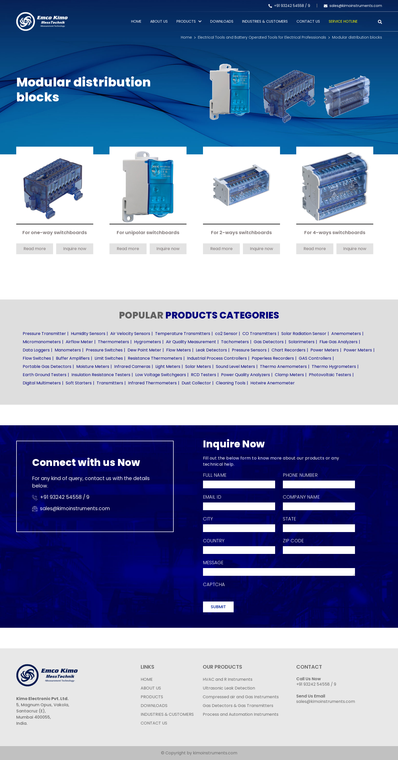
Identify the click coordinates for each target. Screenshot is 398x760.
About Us (159, 21)
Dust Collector (196, 383)
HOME (147, 679)
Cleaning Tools (230, 383)
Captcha (214, 584)
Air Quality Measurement (191, 342)
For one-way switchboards (54, 233)
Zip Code (293, 540)
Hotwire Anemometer (272, 383)
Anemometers (346, 334)
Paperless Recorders (273, 358)
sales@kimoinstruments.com (353, 5)
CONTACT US (154, 723)
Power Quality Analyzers (245, 375)
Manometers (68, 350)
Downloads (221, 21)
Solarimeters (302, 342)
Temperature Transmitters (182, 334)
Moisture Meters (92, 366)
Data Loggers (36, 350)
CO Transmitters (259, 334)
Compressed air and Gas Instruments (241, 697)
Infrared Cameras (132, 366)
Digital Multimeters (42, 383)
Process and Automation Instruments (240, 714)
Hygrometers (147, 342)
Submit (218, 607)
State (289, 519)
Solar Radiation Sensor (303, 334)
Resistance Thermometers (155, 358)
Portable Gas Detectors (47, 366)
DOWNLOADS (154, 706)
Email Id (212, 497)
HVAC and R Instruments (227, 679)
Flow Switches (37, 358)
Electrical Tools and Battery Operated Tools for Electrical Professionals (262, 37)
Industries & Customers (265, 21)
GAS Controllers (315, 358)
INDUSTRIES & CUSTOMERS (167, 714)
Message (213, 562)
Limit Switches (109, 358)
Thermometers (113, 342)
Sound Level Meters (235, 366)
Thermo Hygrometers (334, 366)
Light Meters (167, 366)
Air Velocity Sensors (130, 334)
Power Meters (324, 350)
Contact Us (308, 21)
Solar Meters (198, 366)
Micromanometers (42, 342)
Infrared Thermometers (152, 383)
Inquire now (74, 249)
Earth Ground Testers (44, 375)
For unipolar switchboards (148, 233)
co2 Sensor (226, 334)
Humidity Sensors (88, 334)
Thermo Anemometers (283, 366)
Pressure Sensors (249, 350)
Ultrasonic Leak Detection (229, 688)
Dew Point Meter (144, 350)
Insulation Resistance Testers (100, 375)
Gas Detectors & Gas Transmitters (238, 706)
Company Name (301, 497)
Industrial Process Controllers (217, 358)
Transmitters (110, 383)
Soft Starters (79, 383)
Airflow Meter (79, 342)
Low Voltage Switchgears (160, 375)
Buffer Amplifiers (73, 358)
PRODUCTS (186, 21)
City (208, 519)
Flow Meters (178, 350)
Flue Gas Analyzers (338, 342)
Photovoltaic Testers (330, 375)
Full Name (214, 475)
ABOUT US (151, 688)
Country (214, 540)
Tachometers (235, 342)
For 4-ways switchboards (334, 233)
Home (136, 21)
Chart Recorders (289, 350)
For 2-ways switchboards (241, 233)
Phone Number (300, 475)
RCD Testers (203, 375)
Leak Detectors (211, 350)
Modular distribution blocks (357, 37)
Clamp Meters (289, 375)
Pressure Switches (104, 350)
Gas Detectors (269, 342)
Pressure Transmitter (44, 334)
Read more (34, 249)
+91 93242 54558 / (288, 5)
